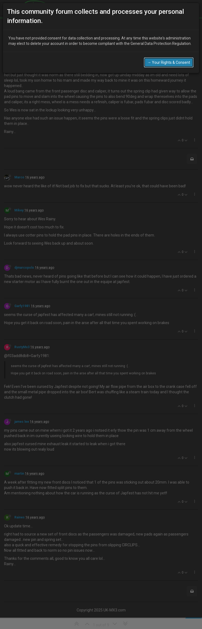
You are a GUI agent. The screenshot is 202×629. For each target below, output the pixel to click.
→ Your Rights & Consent (168, 62)
